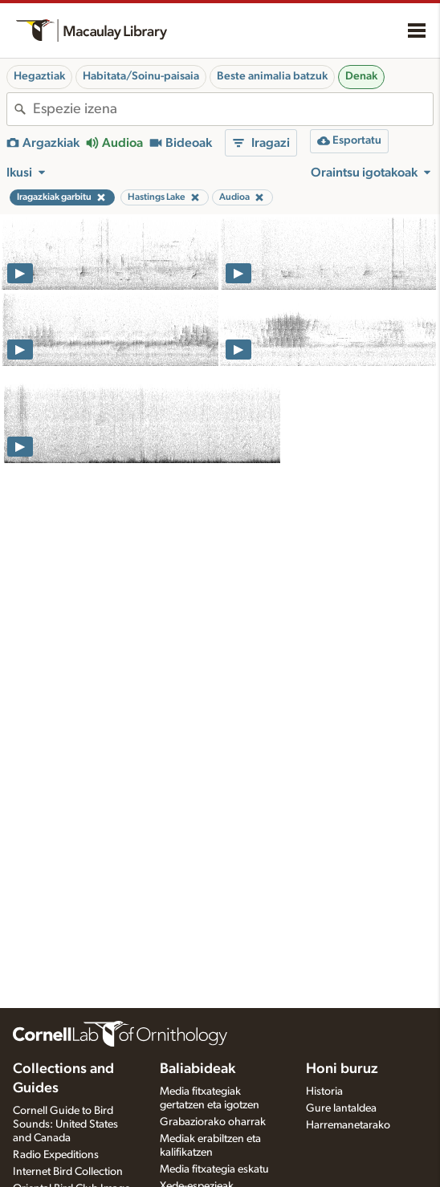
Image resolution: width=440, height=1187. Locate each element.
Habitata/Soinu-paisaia (141, 76)
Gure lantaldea (341, 1108)
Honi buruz (342, 1069)
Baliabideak (197, 1069)
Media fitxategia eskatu (214, 1169)
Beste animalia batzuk (272, 76)
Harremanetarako (348, 1125)
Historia (324, 1091)
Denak (361, 76)
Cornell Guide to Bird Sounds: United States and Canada (65, 1124)
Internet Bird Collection (68, 1171)
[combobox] (233, 109)
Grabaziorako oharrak (213, 1122)
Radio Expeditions (56, 1155)
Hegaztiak (39, 76)
